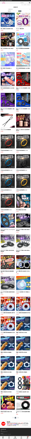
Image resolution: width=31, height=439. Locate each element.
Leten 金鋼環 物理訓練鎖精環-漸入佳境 (8, 332)
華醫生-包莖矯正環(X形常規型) (21, 352)
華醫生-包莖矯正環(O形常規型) (6, 391)
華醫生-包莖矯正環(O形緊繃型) (21, 372)
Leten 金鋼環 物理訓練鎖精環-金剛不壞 (8, 312)
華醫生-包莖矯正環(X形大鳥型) (21, 332)
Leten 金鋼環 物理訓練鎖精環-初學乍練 (23, 312)
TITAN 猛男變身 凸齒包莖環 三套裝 (22, 391)
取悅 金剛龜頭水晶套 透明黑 (21, 209)
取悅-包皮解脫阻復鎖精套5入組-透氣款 (23, 68)
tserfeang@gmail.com (4, 431)
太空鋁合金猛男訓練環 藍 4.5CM (6, 170)
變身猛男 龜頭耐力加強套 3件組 (6, 411)
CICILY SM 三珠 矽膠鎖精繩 (6, 129)
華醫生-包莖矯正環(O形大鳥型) (6, 372)
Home (22, 4)
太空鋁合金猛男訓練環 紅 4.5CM (6, 150)
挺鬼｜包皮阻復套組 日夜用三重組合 (7, 48)
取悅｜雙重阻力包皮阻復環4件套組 (7, 28)
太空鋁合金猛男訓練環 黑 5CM (21, 170)
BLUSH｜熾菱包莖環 (20, 28)
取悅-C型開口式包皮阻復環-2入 (6, 68)
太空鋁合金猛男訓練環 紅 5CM (6, 209)
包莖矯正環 (28, 4)
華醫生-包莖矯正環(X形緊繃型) (6, 352)
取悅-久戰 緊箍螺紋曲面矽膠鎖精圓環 (22, 48)
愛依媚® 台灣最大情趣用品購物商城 (7, 0)
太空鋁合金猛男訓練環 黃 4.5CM (22, 150)
